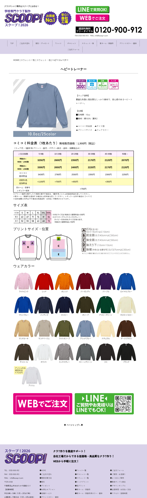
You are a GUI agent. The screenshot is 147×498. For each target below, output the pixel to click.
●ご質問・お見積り (118, 465)
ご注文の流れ (24, 43)
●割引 (42, 473)
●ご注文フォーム (117, 461)
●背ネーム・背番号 (82, 480)
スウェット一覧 (28, 60)
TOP (11, 43)
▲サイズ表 (100, 126)
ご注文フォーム (73, 49)
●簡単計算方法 (46, 469)
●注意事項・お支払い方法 (120, 480)
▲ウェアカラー (102, 129)
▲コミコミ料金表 (84, 126)
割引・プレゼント (42, 43)
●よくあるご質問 (117, 469)
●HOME (43, 461)
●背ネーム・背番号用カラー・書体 (88, 484)
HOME (16, 60)
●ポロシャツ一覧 (82, 465)
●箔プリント (80, 476)
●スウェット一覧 (82, 469)
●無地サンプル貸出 (118, 473)
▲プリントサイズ (84, 129)
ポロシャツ (71, 43)
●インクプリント (82, 473)
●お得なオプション (47, 480)
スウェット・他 (88, 43)
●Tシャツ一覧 (80, 461)
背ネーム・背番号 (107, 43)
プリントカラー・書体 (128, 43)
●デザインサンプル (118, 476)
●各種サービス (46, 484)
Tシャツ (58, 43)
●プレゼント (45, 476)
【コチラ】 (88, 196)
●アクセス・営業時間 (118, 484)
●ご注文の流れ (46, 465)
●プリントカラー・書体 (49, 488)
